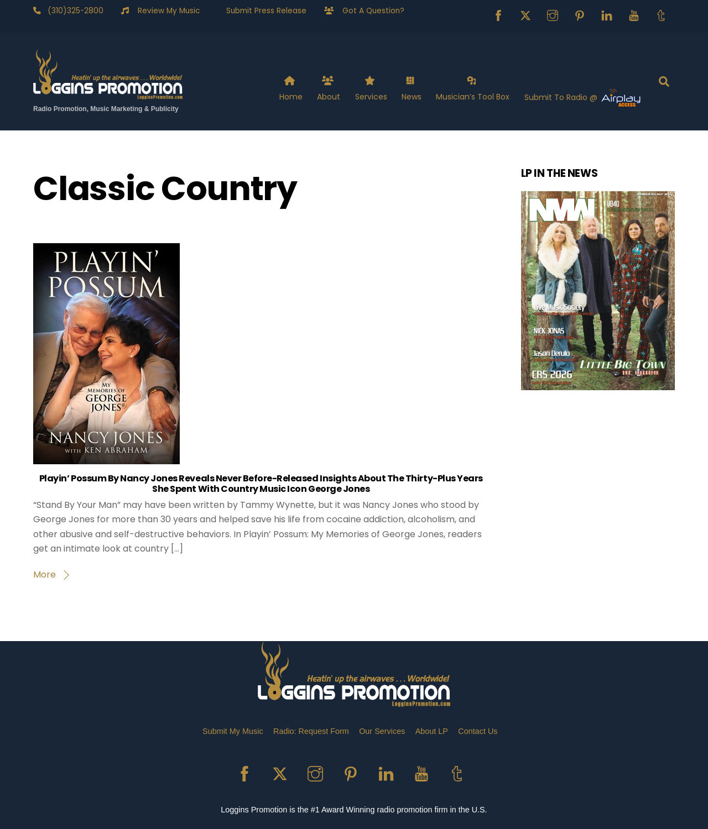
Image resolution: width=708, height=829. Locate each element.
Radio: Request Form (311, 731)
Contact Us (477, 731)
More (44, 574)
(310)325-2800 (72, 11)
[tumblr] (661, 14)
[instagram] (553, 14)
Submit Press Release (261, 11)
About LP (431, 731)
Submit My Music (232, 731)
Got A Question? (369, 11)
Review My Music (164, 11)
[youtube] (634, 14)
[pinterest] (580, 14)
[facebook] (498, 14)
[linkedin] (607, 14)
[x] (525, 14)
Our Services (382, 731)
